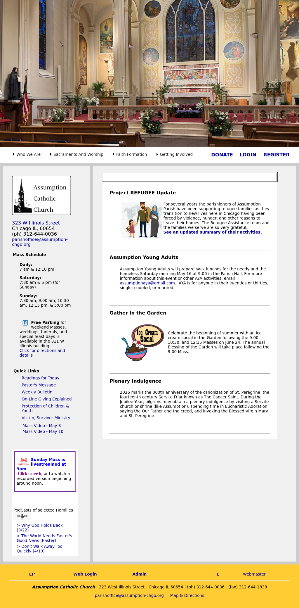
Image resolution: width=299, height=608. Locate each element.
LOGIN (248, 155)
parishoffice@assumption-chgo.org (129, 595)
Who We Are (28, 154)
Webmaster (254, 574)
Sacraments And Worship (78, 154)
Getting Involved (176, 154)
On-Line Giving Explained (47, 399)
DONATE (222, 155)
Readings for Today (40, 378)
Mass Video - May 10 (42, 431)
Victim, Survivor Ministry (46, 417)
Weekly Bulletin (37, 392)
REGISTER (276, 155)
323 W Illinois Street (36, 223)
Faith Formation (131, 154)
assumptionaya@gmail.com (147, 283)
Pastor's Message (39, 385)
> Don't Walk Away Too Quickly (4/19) (39, 548)
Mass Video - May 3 (41, 425)
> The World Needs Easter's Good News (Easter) (44, 538)
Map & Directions (187, 595)
